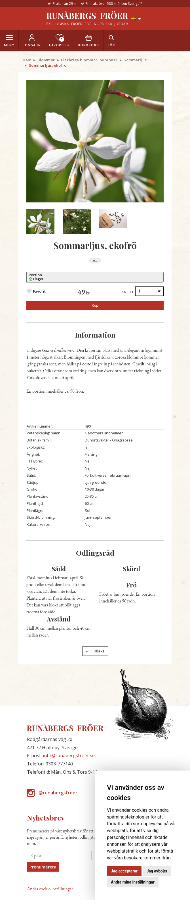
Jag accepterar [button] (124, 871)
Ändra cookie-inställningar (50, 889)
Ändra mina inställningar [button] (133, 882)
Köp (95, 305)
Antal (127, 291)
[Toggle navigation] (9, 40)
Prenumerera (42, 867)
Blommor (46, 59)
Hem (27, 59)
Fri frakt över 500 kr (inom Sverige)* (114, 3)
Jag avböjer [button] (157, 871)
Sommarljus (135, 59)
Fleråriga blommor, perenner (89, 59)
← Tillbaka (95, 651)
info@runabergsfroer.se (69, 755)
